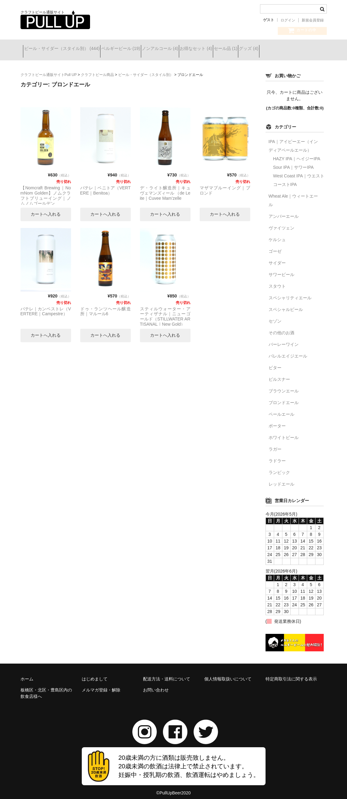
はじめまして (94, 674)
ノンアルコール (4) (184, 49)
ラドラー (277, 456)
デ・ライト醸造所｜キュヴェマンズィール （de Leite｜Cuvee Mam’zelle (165, 188)
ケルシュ (277, 235)
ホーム (27, 674)
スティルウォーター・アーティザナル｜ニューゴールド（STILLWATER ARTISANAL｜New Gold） (165, 312)
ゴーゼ (275, 246)
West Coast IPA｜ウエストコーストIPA (299, 175)
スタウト (277, 281)
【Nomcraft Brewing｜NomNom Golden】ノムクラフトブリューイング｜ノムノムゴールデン (46, 191)
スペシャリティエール (290, 293)
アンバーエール (284, 211)
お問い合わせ (156, 685)
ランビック (279, 467)
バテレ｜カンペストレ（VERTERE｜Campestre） (46, 307)
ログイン (288, 20)
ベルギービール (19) (134, 49)
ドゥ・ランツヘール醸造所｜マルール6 (105, 307)
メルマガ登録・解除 (101, 685)
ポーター (277, 421)
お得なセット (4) (231, 49)
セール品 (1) (272, 49)
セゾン (275, 316)
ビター (275, 363)
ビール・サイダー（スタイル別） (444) (64, 49)
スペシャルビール (286, 304)
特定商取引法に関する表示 (291, 674)
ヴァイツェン (281, 223)
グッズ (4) (305, 49)
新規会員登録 (313, 20)
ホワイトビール (284, 432)
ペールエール (281, 409)
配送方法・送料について (166, 674)
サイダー (277, 258)
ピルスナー (279, 374)
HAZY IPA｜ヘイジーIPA (296, 154)
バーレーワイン (284, 339)
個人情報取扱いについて (227, 674)
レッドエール (281, 479)
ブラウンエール (284, 386)
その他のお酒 (281, 328)
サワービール (281, 269)
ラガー (275, 444)
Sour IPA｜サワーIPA (293, 162)
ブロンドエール (284, 398)
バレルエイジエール (288, 351)
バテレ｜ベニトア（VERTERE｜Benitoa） (105, 186)
